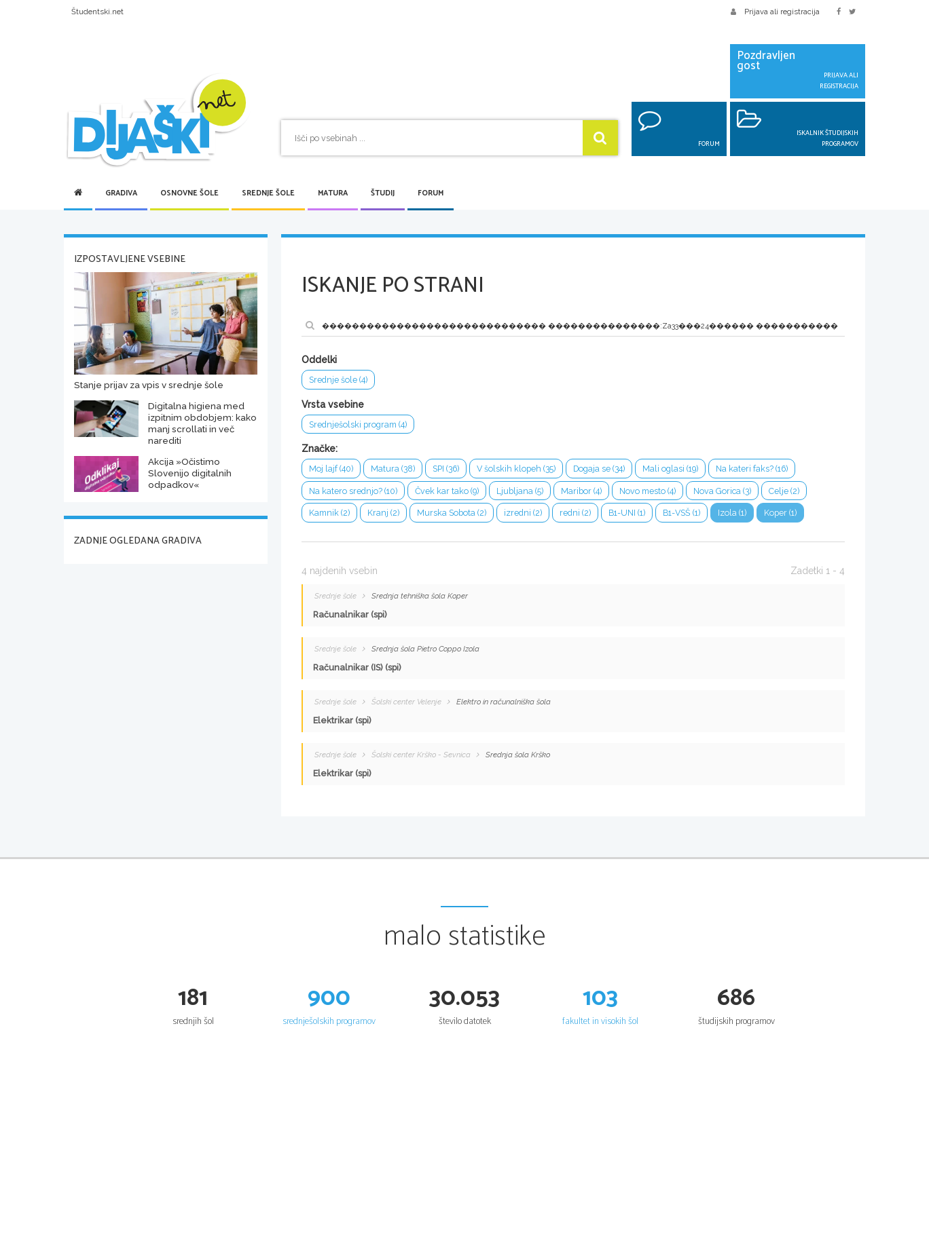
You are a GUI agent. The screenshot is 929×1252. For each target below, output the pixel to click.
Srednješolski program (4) (358, 424)
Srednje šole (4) (338, 380)
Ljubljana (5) (522, 492)
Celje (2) (788, 492)
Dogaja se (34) (603, 469)
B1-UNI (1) (628, 514)
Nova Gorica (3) (726, 492)
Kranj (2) (383, 514)
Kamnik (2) (329, 514)
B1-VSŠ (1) (686, 514)
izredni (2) (524, 514)
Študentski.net (97, 11)
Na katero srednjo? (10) (354, 492)
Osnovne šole (189, 193)
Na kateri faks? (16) (760, 469)
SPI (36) (447, 469)
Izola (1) (737, 514)
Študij (383, 193)
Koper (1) (786, 514)
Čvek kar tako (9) (448, 492)
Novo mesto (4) (650, 492)
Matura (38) (393, 469)
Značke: (320, 449)
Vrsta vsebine (333, 404)
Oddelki (319, 359)
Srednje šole (268, 193)
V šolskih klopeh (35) (519, 469)
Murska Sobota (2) (452, 514)
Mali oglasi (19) (676, 469)
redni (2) (575, 514)
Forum (430, 193)
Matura (333, 193)
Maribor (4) (584, 492)
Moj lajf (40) (331, 469)
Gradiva (121, 193)
